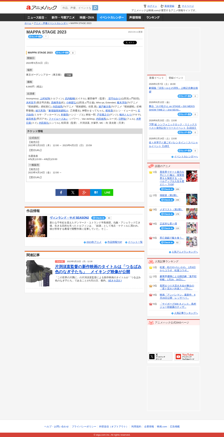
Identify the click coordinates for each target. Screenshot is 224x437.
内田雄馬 (57, 106)
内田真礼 (44, 123)
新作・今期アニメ (63, 17)
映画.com (162, 426)
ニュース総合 (36, 17)
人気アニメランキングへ (185, 252)
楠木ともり (125, 114)
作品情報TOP (114, 242)
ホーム (27, 23)
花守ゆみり (114, 98)
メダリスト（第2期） (171, 209)
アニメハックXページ (160, 356)
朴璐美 (64, 114)
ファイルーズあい (58, 119)
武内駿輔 (70, 98)
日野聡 (122, 119)
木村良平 (31, 102)
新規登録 (169, 6)
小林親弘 (71, 102)
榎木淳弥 (122, 102)
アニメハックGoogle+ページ (186, 356)
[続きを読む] (115, 280)
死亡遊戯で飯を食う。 (172, 238)
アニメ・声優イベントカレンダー (112, 17)
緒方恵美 (40, 110)
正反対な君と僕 (168, 223)
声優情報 (135, 17)
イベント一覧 (135, 242)
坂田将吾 (31, 119)
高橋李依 (56, 102)
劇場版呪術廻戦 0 (58, 110)
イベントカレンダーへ (186, 156)
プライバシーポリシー (84, 426)
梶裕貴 (109, 110)
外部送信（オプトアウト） (113, 426)
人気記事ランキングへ (186, 313)
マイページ (188, 6)
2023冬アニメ (94, 242)
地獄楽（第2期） (169, 195)
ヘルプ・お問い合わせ (56, 426)
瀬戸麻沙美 (105, 106)
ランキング (153, 17)
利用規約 (136, 426)
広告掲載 (175, 426)
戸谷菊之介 (103, 114)
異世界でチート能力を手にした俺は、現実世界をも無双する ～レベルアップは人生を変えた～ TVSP (172, 178)
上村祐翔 (45, 98)
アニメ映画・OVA (87, 17)
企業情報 (149, 426)
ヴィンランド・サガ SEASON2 (69, 217)
